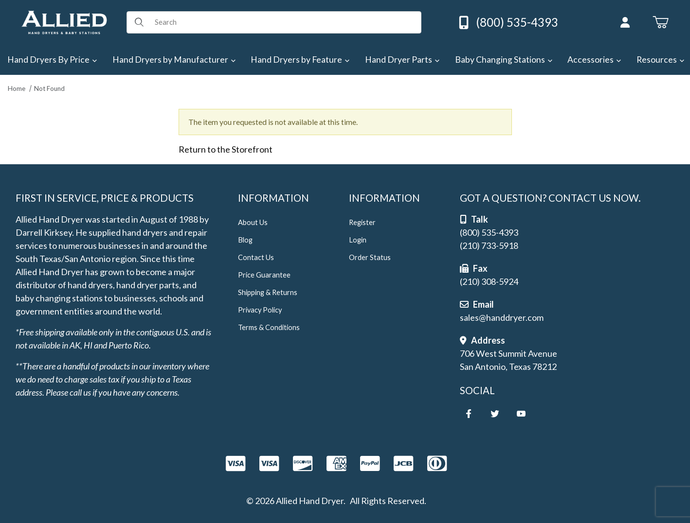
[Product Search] (284, 22)
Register (362, 222)
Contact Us (256, 257)
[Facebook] (468, 413)
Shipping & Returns (267, 292)
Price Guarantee (264, 275)
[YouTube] (521, 413)
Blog (245, 240)
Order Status (370, 257)
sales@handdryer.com (502, 317)
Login (357, 240)
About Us (253, 222)
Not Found (49, 88)
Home (16, 88)
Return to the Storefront (225, 149)
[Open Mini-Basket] (660, 22)
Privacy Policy (260, 310)
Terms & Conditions (269, 327)
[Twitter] (495, 413)
